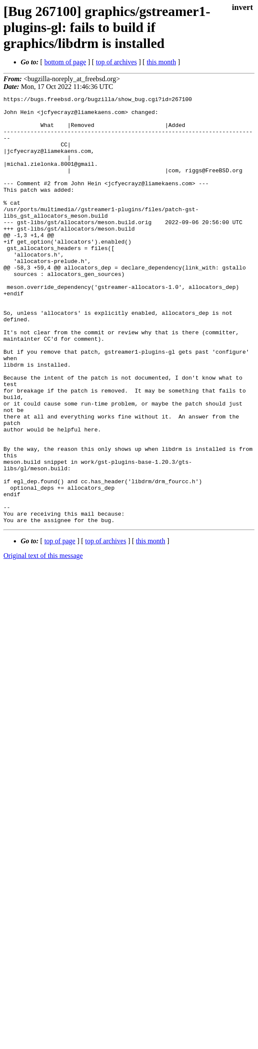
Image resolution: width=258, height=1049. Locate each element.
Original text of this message (43, 641)
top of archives (116, 62)
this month (161, 62)
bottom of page (65, 62)
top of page (60, 626)
